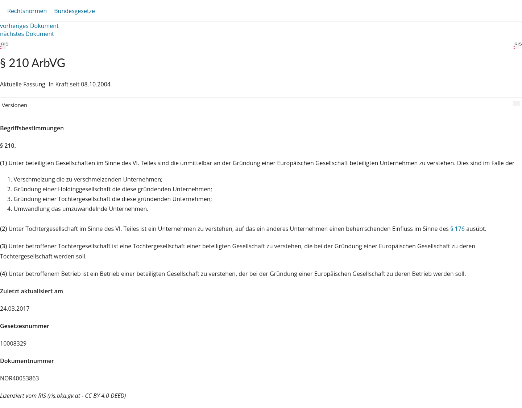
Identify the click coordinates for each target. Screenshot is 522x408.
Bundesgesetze (74, 11)
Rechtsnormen (27, 11)
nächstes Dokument (27, 34)
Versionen (14, 105)
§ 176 (457, 229)
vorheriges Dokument (29, 26)
